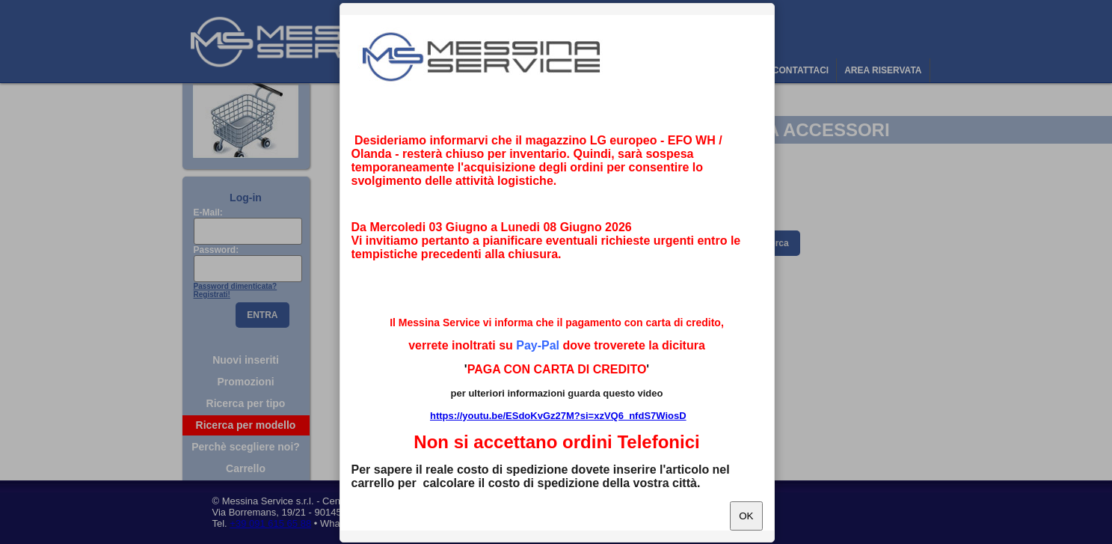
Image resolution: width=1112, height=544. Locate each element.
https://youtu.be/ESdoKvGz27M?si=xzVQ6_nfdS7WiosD (558, 415)
